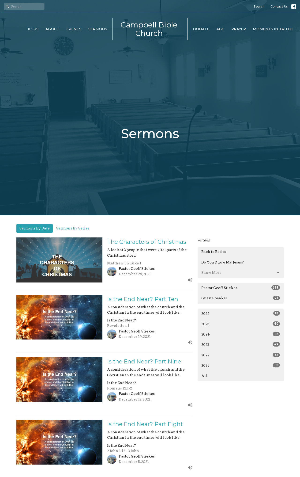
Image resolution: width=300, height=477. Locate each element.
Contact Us (279, 6)
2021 (240, 365)
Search (259, 6)
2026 (240, 313)
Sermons (97, 29)
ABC (220, 29)
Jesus (32, 29)
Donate (201, 29)
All (204, 376)
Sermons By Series (72, 228)
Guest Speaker (240, 298)
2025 (240, 323)
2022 (240, 355)
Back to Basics (213, 252)
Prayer (238, 29)
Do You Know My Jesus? (222, 262)
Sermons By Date (34, 228)
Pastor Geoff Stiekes (240, 287)
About (52, 29)
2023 (240, 344)
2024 (240, 334)
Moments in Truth (273, 29)
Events (73, 29)
